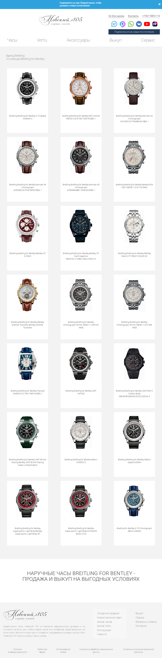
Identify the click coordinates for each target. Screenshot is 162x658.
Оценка (139, 611)
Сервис (147, 36)
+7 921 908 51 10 (151, 12)
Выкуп (114, 36)
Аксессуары (77, 36)
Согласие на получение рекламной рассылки (139, 641)
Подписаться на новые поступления (136, 28)
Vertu (42, 36)
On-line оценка (119, 12)
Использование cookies (63, 641)
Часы (12, 36)
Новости (101, 628)
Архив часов (104, 615)
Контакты (135, 12)
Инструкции (104, 624)
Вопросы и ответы (145, 615)
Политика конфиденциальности (17, 641)
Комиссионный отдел (109, 611)
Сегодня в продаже (108, 607)
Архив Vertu (103, 619)
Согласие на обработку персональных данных (96, 641)
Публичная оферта (42, 641)
